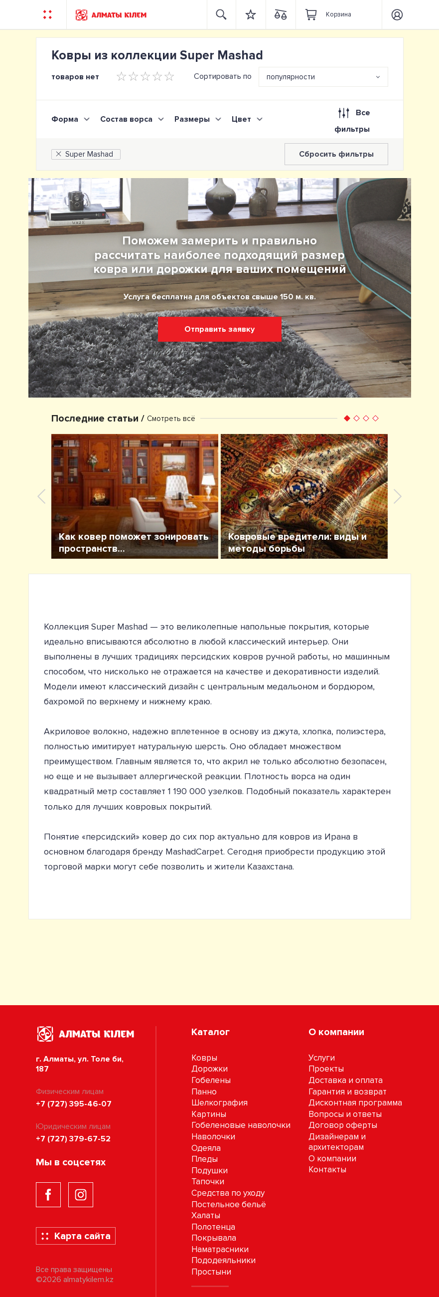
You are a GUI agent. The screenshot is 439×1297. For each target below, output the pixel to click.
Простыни (211, 1272)
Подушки (209, 1170)
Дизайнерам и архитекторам (337, 1141)
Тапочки (207, 1181)
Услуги (321, 1058)
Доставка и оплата (345, 1080)
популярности (291, 76)
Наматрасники (220, 1249)
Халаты (205, 1215)
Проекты (326, 1069)
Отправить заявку (219, 329)
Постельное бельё (228, 1204)
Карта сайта (75, 1236)
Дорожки (209, 1069)
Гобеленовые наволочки (241, 1125)
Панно (204, 1091)
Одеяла (206, 1148)
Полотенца (213, 1227)
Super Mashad (83, 154)
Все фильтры (352, 118)
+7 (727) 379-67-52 (73, 1139)
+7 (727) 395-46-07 (74, 1104)
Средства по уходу (228, 1193)
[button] (347, 418)
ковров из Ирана (315, 836)
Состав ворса (126, 119)
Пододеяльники (223, 1260)
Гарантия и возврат (347, 1091)
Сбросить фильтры (336, 154)
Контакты (327, 1169)
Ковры (204, 1058)
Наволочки (213, 1136)
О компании (332, 1158)
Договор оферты (342, 1125)
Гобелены (211, 1080)
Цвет (241, 119)
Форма (64, 119)
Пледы (204, 1159)
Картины (208, 1114)
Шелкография (219, 1102)
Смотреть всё (171, 418)
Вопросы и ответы (345, 1114)
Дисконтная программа (355, 1102)
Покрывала (213, 1238)
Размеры (192, 119)
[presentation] (41, 496)
